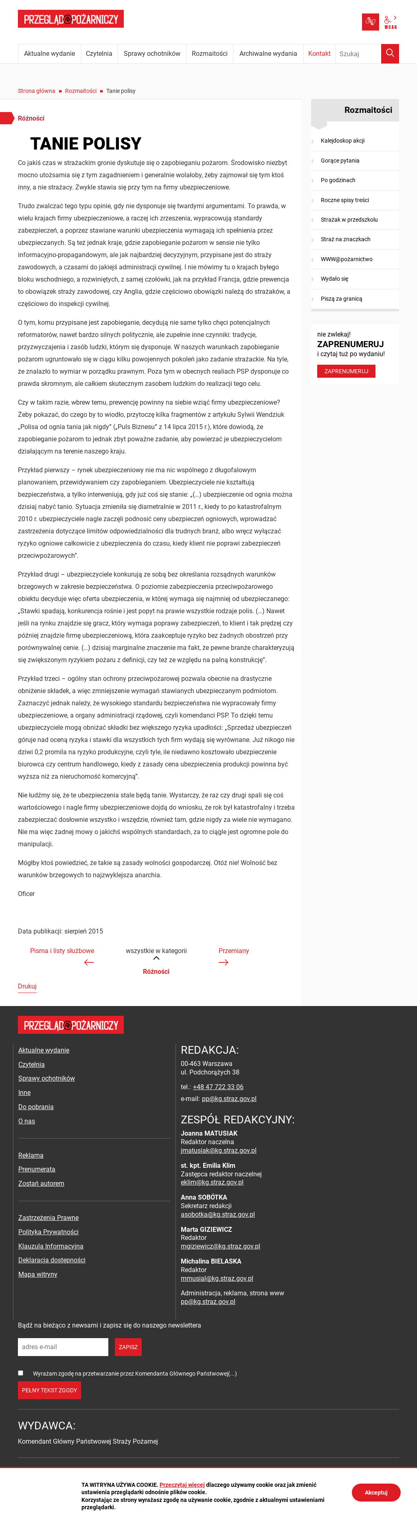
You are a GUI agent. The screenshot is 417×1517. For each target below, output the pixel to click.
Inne (24, 1092)
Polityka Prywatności (48, 1232)
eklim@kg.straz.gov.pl (212, 1182)
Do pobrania (36, 1107)
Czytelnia (31, 1064)
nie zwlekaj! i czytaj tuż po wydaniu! (355, 354)
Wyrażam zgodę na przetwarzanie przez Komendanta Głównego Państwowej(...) (135, 1373)
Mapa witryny (37, 1274)
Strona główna (36, 91)
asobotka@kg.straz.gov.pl (218, 1214)
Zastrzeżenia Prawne (48, 1218)
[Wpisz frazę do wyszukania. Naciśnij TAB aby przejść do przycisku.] (367, 54)
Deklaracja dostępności (52, 1260)
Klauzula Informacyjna (50, 1246)
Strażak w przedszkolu (349, 219)
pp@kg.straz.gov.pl (229, 1099)
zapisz (128, 1347)
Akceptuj (376, 1492)
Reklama (31, 1155)
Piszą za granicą (341, 298)
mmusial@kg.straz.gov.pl (217, 1278)
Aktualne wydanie (43, 1050)
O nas (26, 1121)
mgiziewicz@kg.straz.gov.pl (220, 1246)
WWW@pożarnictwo (347, 259)
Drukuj (27, 986)
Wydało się (334, 278)
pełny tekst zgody (49, 1390)
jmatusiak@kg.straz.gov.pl (219, 1150)
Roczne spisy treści (345, 200)
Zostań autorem (41, 1183)
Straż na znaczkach (346, 239)
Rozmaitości (81, 91)
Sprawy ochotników (46, 1078)
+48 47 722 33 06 (218, 1087)
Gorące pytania (340, 160)
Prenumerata (36, 1169)
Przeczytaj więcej (182, 1485)
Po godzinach (338, 180)
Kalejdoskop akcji (342, 140)
